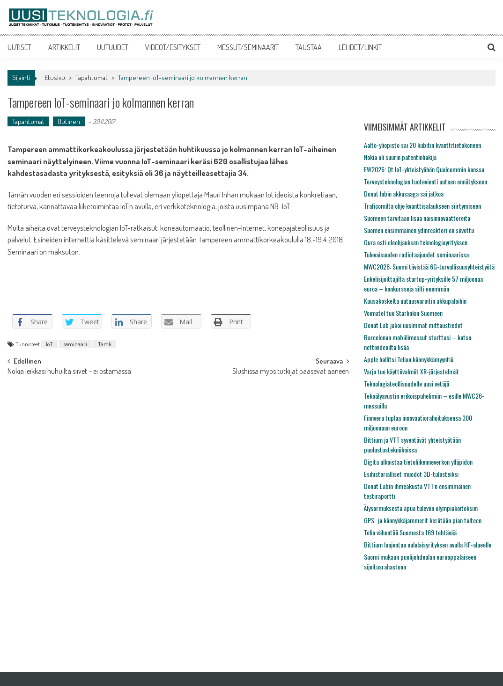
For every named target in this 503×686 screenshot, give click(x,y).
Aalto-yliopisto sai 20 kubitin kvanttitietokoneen (422, 145)
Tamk (104, 344)
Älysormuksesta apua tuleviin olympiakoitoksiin (421, 508)
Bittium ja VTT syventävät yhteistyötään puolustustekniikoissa (412, 444)
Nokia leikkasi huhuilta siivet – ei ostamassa (69, 372)
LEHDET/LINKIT (360, 47)
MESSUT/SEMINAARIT (248, 47)
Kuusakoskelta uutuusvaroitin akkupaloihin (415, 301)
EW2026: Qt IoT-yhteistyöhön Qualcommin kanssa (424, 169)
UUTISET (19, 47)
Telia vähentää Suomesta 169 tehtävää (410, 532)
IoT (49, 344)
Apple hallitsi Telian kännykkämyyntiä (408, 359)
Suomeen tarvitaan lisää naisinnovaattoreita (417, 218)
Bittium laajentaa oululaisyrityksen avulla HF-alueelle (427, 544)
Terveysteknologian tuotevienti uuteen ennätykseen (425, 181)
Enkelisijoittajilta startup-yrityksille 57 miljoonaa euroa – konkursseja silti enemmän (423, 283)
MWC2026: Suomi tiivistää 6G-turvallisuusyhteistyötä (429, 266)
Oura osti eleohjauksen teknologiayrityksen (415, 242)
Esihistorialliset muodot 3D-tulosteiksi (411, 474)
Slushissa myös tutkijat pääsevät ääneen (290, 372)
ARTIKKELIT (64, 47)
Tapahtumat (91, 77)
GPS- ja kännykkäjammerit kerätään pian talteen (422, 520)
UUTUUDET (112, 47)
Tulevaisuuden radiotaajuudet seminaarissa (416, 254)
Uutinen (69, 121)
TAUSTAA (309, 47)
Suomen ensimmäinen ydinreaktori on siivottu (419, 230)
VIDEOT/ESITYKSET (172, 47)
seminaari (75, 344)
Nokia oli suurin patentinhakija (400, 157)
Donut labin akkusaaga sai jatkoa (404, 193)
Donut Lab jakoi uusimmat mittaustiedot (413, 325)
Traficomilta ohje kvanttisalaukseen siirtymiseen (422, 206)
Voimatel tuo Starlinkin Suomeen (403, 313)
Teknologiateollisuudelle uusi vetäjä (406, 383)
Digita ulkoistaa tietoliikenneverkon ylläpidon (418, 462)
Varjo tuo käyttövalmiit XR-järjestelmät (411, 371)
